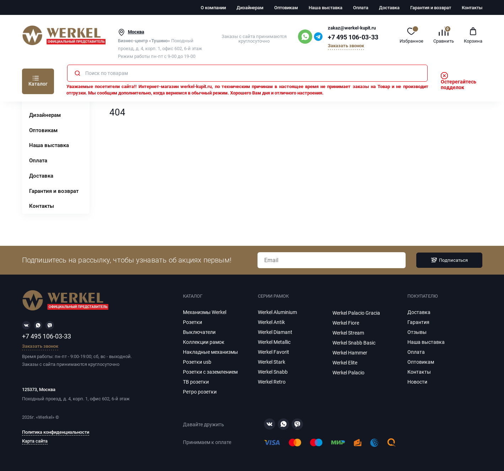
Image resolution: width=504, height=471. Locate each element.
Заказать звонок (346, 46)
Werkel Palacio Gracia (356, 313)
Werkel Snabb (273, 372)
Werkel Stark (271, 362)
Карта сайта (35, 441)
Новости (417, 382)
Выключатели (199, 332)
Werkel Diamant (275, 332)
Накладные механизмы (210, 352)
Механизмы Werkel (204, 312)
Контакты (472, 7)
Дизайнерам (250, 7)
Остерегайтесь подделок (458, 81)
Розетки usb (197, 362)
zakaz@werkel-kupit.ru (352, 28)
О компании (213, 7)
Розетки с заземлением (210, 372)
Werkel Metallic (274, 342)
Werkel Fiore (345, 323)
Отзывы (417, 332)
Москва (136, 31)
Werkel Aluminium (277, 312)
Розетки (192, 322)
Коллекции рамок (203, 342)
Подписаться (449, 260)
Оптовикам (286, 7)
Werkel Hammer (349, 353)
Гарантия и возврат (430, 7)
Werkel (45, 417)
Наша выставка (325, 7)
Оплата (360, 7)
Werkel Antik (271, 322)
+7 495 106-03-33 (353, 37)
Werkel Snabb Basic (353, 343)
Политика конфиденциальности (55, 432)
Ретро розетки (200, 392)
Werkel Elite (344, 363)
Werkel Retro (272, 382)
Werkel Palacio (348, 372)
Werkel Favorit (273, 352)
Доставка (389, 7)
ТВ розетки (196, 382)
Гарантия (418, 322)
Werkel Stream (348, 333)
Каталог (38, 84)
